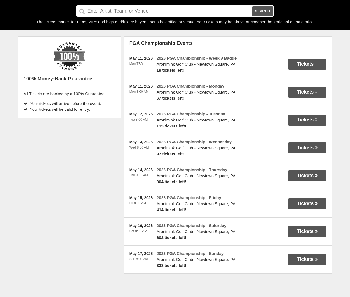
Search (262, 11)
